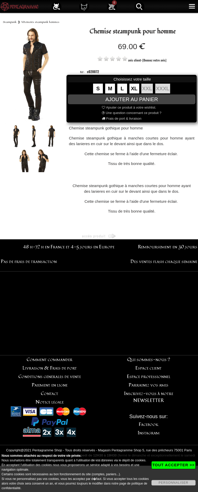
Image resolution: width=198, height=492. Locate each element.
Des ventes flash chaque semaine (163, 261)
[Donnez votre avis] (154, 60)
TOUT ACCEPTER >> (173, 465)
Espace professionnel (148, 376)
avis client (134, 60)
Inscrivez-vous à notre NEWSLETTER (148, 397)
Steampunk (9, 22)
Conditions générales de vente (49, 376)
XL (134, 88)
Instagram (149, 433)
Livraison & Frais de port (49, 368)
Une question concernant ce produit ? (131, 113)
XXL (147, 88)
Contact (49, 393)
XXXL (162, 88)
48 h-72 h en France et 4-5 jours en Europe (68, 247)
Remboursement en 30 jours (167, 247)
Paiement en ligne (50, 385)
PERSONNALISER (173, 483)
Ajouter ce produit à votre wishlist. (129, 107)
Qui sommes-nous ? (148, 359)
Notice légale (50, 402)
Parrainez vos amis (148, 385)
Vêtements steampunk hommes (40, 22)
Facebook (149, 424)
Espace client (148, 368)
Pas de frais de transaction (29, 261)
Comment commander (49, 359)
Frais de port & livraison (121, 118)
